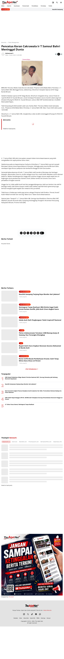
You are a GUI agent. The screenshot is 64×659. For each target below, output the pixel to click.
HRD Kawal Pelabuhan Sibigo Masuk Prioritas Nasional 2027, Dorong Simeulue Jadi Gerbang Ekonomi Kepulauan (31, 378)
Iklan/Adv (26, 618)
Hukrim (9, 6)
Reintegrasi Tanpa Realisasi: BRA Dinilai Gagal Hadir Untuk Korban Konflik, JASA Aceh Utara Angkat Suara (39, 308)
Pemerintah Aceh (24, 317)
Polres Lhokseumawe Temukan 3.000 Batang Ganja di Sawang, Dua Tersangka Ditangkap (39, 334)
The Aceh (11, 597)
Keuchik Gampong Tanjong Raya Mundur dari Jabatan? (39, 294)
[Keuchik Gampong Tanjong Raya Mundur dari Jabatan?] (9, 296)
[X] (28, 233)
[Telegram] (31, 233)
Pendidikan (35, 6)
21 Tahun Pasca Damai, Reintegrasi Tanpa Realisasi (19, 404)
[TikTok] (32, 614)
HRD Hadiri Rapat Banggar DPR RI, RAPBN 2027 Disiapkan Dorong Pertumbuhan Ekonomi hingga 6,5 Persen (33, 398)
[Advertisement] (32, 216)
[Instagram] (24, 614)
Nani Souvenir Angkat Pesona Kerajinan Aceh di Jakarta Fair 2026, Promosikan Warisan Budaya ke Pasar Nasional (33, 391)
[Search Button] (57, 2)
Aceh (21, 343)
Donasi (48, 618)
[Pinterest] (34, 233)
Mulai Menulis (48, 610)
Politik (50, 6)
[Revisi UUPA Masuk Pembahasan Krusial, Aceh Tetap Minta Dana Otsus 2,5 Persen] (9, 360)
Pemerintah (25, 6)
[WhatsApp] (38, 233)
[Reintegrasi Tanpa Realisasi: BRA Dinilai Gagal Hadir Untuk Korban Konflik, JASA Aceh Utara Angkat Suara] (9, 309)
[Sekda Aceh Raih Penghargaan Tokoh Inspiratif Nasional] (9, 321)
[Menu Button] (61, 2)
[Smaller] (56, 54)
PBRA (37, 618)
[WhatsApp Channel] (40, 614)
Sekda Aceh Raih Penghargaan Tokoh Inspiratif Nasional (40, 320)
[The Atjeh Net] (32, 605)
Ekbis (2, 6)
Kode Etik (32, 618)
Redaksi (16, 618)
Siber (20, 618)
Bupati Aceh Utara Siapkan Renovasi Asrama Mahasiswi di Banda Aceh (40, 347)
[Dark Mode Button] (53, 2)
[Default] (58, 54)
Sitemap (43, 618)
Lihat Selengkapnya (32, 369)
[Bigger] (61, 54)
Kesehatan (17, 6)
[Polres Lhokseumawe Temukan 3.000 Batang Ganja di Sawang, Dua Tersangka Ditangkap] (9, 334)
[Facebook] (24, 233)
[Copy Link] (21, 233)
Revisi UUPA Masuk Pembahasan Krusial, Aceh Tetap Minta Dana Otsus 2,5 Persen (39, 360)
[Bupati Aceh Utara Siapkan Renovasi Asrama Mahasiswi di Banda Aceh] (9, 347)
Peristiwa (43, 6)
